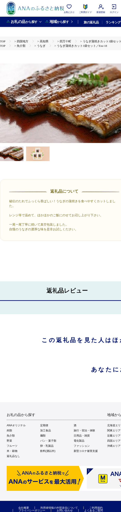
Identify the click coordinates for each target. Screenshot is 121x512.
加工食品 (45, 430)
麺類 (43, 435)
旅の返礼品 (91, 22)
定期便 (44, 425)
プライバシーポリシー (32, 510)
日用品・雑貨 (82, 435)
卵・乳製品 (47, 445)
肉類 (9, 430)
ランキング (113, 22)
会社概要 (23, 507)
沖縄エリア (114, 445)
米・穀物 (12, 451)
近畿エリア (114, 435)
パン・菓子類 (48, 440)
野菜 (9, 440)
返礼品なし (13, 456)
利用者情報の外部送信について (59, 507)
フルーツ (12, 445)
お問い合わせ (65, 510)
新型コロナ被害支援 (86, 451)
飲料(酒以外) (47, 451)
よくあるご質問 (93, 510)
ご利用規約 (96, 507)
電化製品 (79, 440)
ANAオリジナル (16, 425)
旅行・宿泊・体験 (84, 430)
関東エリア (114, 430)
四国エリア (114, 440)
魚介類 (11, 435)
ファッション (82, 445)
